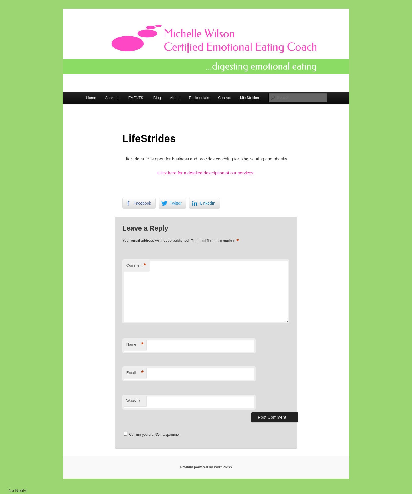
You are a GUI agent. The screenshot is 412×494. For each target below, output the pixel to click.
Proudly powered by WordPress (206, 467)
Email (135, 373)
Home (91, 98)
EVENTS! (136, 98)
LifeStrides (249, 98)
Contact (224, 98)
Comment (136, 265)
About (174, 98)
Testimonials (199, 98)
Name (135, 344)
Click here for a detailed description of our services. (206, 172)
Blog (157, 98)
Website (133, 400)
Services (112, 98)
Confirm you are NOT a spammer (152, 435)
